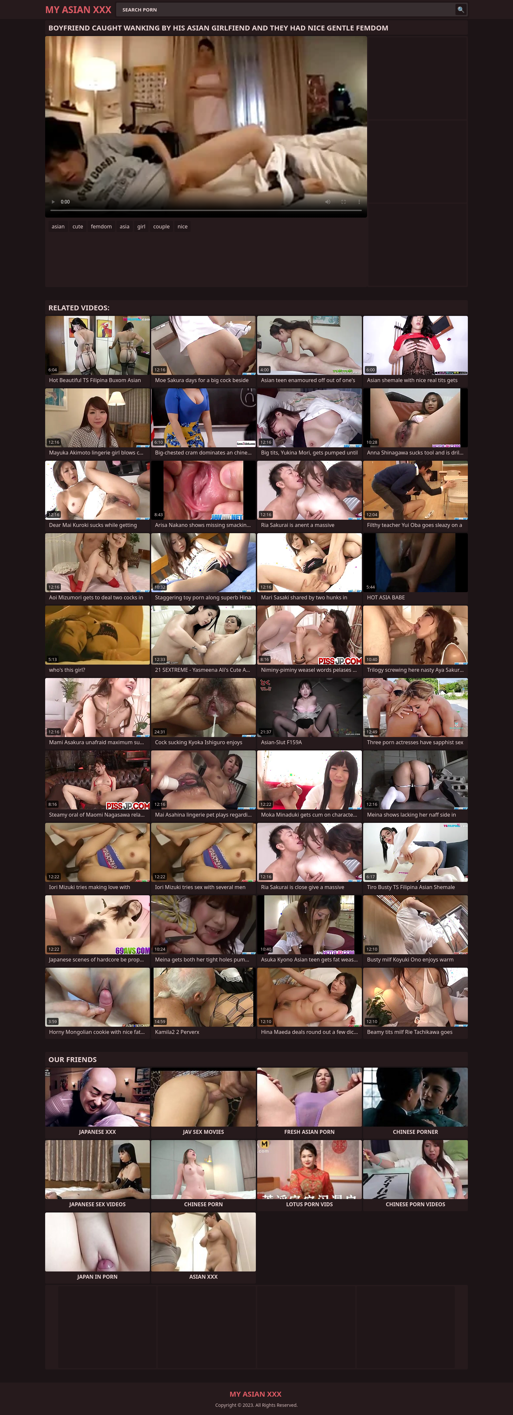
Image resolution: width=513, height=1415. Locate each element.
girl (141, 226)
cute (78, 226)
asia (125, 226)
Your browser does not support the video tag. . (206, 127)
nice (183, 226)
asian (58, 226)
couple (161, 226)
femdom (101, 226)
